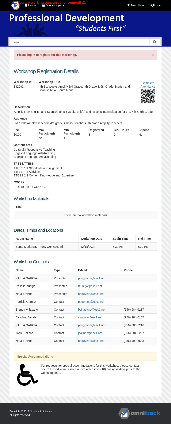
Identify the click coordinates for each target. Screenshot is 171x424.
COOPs (19, 182)
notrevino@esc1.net (91, 294)
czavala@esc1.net (90, 317)
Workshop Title (49, 82)
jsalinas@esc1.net (90, 333)
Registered (96, 130)
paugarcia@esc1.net (91, 278)
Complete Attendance (147, 84)
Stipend (144, 130)
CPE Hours (121, 130)
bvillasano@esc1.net (91, 309)
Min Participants (72, 131)
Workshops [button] (53, 5)
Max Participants (47, 131)
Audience (20, 118)
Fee (16, 130)
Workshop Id (23, 82)
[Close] (153, 55)
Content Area (23, 145)
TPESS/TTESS (24, 163)
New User (135, 5)
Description (22, 107)
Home (30, 5)
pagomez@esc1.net (91, 301)
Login (156, 5)
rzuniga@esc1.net (90, 286)
